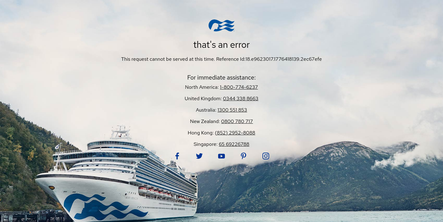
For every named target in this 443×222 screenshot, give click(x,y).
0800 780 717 (237, 121)
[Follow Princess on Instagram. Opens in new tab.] (265, 156)
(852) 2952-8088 (235, 133)
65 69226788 (234, 144)
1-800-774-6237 (239, 87)
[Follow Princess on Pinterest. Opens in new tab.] (243, 156)
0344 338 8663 (240, 98)
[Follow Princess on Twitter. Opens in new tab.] (199, 156)
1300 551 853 (232, 110)
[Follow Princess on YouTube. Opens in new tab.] (221, 156)
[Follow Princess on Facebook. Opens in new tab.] (177, 156)
